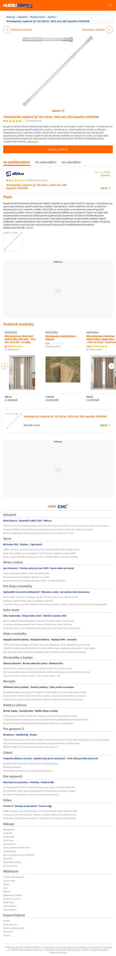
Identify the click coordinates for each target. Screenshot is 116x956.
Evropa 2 (7, 935)
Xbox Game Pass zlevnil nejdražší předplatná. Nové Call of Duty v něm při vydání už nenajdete (44, 652)
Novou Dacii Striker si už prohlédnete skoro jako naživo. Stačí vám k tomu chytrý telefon (42, 628)
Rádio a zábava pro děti (14, 928)
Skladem (105, 175)
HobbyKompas (9, 851)
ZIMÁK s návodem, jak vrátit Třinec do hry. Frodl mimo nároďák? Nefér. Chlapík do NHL (41, 549)
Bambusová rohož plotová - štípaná (61, 337)
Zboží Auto (8, 858)
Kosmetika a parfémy (12, 895)
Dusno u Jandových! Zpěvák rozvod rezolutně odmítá (26, 573)
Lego (5, 887)
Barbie (6, 884)
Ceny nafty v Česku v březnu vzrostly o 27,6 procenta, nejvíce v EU (31, 675)
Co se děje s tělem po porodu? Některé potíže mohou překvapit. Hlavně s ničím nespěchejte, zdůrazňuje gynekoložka (55, 604)
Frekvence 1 (8, 931)
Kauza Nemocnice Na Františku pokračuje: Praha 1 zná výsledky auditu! (34, 580)
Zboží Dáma (8, 840)
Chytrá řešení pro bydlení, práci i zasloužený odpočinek (27, 770)
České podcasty (10, 924)
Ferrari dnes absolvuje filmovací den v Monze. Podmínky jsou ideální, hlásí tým (37, 624)
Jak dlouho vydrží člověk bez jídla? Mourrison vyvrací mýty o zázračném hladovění (39, 787)
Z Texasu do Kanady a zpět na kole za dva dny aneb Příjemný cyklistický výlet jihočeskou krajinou (46, 719)
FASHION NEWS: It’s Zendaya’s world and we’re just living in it (30, 747)
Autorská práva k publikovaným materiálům (82, 947)
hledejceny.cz (9, 829)
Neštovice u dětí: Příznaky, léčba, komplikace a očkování (28, 600)
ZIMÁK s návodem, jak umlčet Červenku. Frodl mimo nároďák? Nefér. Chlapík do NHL (40, 811)
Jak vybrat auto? (10, 865)
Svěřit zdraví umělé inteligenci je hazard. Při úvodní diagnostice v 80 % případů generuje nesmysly (46, 644)
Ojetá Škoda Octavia (12, 862)
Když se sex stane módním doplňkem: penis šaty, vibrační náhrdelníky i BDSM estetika (41, 743)
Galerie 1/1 (58, 110)
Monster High (9, 880)
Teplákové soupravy (12, 898)
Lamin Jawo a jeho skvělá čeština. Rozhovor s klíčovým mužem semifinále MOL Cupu (39, 814)
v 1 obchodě (11, 399)
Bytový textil (37, 17)
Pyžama (6, 891)
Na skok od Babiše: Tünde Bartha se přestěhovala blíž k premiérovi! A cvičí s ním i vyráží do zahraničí (48, 529)
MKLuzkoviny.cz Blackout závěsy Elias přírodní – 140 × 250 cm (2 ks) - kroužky (20, 339)
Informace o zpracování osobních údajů (62, 949)
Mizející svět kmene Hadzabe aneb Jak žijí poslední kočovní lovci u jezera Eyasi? (38, 723)
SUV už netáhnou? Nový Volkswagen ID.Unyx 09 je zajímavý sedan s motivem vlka (38, 620)
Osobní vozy (8, 836)
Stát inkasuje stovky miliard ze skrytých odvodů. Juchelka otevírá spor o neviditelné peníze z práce (46, 672)
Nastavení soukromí (99, 949)
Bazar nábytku (9, 909)
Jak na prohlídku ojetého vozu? (16, 847)
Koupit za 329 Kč (58, 149)
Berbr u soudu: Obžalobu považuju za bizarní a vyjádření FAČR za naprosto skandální (40, 556)
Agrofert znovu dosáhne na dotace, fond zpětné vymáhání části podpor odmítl (37, 668)
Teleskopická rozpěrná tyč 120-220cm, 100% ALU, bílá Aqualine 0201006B (51, 116)
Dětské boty (8, 902)
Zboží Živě (7, 833)
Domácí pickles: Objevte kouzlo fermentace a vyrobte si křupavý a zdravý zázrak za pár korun (44, 695)
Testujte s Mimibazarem (13, 877)
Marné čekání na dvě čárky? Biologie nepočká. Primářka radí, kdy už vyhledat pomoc (40, 597)
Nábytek (23, 17)
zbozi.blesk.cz (9, 844)
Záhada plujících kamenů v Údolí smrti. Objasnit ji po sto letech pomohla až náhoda (40, 716)
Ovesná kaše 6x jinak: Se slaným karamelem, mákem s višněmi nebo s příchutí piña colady (43, 699)
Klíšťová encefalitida (12, 767)
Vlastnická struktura (58, 952)
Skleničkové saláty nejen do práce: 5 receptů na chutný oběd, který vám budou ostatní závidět (44, 692)
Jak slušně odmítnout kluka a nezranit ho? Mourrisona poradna (30, 794)
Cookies (85, 949)
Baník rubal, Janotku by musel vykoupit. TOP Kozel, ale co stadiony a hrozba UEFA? (39, 553)
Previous (4, 366)
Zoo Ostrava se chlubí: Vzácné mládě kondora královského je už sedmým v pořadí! (39, 791)
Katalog (10, 17)
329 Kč (104, 188)
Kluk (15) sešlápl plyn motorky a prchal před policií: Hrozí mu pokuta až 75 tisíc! (38, 533)
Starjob (6, 920)
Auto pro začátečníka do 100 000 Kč (18, 855)
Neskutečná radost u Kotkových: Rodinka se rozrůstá (26, 577)
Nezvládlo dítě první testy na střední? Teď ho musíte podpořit (30, 763)
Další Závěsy (11, 332)
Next (111, 366)
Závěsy (52, 17)
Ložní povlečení (10, 906)
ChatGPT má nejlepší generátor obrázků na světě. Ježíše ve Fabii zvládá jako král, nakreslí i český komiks (49, 648)
